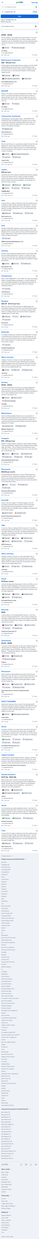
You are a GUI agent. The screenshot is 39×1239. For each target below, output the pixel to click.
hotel (2, 1098)
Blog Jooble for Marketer (8, 1206)
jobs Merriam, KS (5, 1134)
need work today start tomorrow (10, 1035)
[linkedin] (36, 1164)
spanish (3, 1100)
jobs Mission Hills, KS (7, 1158)
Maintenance (6, 413)
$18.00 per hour (5, 1076)
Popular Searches (6, 1215)
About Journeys (7, 357)
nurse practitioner (6, 981)
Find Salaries (4, 1227)
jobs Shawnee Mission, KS (8, 1151)
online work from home (7, 918)
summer (3, 1013)
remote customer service (8, 949)
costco (3, 930)
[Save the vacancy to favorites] (37, 32)
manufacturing (5, 1090)
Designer (4, 301)
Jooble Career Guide (7, 1203)
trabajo (3, 1044)
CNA (3, 525)
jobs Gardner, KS (5, 1126)
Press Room (4, 1179)
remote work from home (8, 962)
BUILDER (4, 91)
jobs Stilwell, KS (5, 1139)
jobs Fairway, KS (5, 1156)
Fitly (2, 1232)
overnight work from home (8, 1083)
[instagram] (26, 1164)
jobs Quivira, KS (5, 1148)
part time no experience (7, 947)
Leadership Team (6, 1182)
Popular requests (8, 856)
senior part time (5, 925)
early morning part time (7, 988)
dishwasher (4, 901)
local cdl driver (5, 976)
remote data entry (6, 940)
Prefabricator (6, 276)
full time (3, 945)
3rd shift (3, 964)
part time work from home (8, 937)
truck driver (4, 891)
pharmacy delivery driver (8, 1066)
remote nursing (5, 923)
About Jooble (5, 1172)
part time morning (6, 984)
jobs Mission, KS (5, 1117)
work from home (5, 867)
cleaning (3, 889)
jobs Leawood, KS (6, 1122)
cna (2, 903)
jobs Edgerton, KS (6, 1136)
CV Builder (4, 1230)
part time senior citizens (8, 1003)
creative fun (4, 1095)
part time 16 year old (7, 1054)
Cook (3, 141)
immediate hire (5, 864)
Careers (3, 1191)
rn (1, 969)
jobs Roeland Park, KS (7, 1144)
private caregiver (6, 986)
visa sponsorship (5, 869)
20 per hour (4, 1022)
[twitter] (31, 1164)
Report (35, 55)
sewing (3, 1071)
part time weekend (6, 1001)
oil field (3, 1039)
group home (4, 1081)
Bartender (5, 332)
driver (2, 898)
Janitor (4, 170)
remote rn (4, 881)
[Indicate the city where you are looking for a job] (19, 12)
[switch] (36, 26)
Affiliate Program (6, 1208)
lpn (2, 932)
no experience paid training (8, 1018)
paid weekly (4, 1103)
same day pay (5, 911)
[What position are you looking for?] (19, 7)
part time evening (6, 993)
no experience (5, 872)
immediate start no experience (9, 1073)
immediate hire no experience (9, 1010)
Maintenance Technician (10, 60)
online (3, 877)
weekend (3, 896)
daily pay (3, 954)
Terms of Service (6, 1220)
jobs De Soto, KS (6, 1129)
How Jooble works (6, 1184)
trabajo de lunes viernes (8, 1056)
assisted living (5, 957)
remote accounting (6, 979)
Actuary (4, 382)
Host (3, 200)
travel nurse (4, 908)
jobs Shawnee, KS (6, 1119)
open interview (5, 1015)
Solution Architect (8, 774)
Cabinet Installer (7, 755)
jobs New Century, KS (7, 1153)
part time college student (8, 1042)
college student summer (8, 1025)
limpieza (3, 1086)
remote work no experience (8, 1037)
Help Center (4, 1174)
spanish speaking (6, 966)
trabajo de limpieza (6, 1005)
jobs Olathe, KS (5, 1112)
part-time (4, 862)
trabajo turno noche (6, 1020)
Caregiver (5, 438)
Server (3, 579)
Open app (34, 2)
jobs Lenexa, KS (5, 1114)
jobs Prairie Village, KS (7, 1124)
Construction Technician (10, 116)
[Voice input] (36, 7)
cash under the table (7, 996)
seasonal (3, 884)
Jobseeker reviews (6, 1189)
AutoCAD (5, 500)
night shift (4, 894)
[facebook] (21, 1164)
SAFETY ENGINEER (8, 701)
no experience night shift (8, 1032)
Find (19, 16)
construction (5, 879)
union (2, 1049)
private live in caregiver (7, 1069)
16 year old (4, 1047)
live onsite (4, 1059)
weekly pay (4, 974)
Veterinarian (6, 640)
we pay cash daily (6, 991)
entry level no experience (8, 942)
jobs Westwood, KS (6, 1141)
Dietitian (4, 251)
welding (3, 1088)
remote (3, 928)
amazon (3, 886)
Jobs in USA (4, 1218)
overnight (4, 952)
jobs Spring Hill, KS (6, 1131)
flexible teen (4, 1093)
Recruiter (5, 610)
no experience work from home (9, 998)
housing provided (6, 915)
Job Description (5, 1225)
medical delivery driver (7, 920)
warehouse (4, 874)
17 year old (4, 1027)
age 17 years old (5, 1078)
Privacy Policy (5, 1222)
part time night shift (7, 913)
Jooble (11, 1236)
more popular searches (7, 1105)
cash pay (3, 1030)
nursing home (5, 959)
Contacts (4, 1177)
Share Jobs (4, 1201)
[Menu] (2, 2)
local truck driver (6, 906)
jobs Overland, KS (6, 1146)
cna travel (4, 1061)
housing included (6, 1008)
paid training (4, 1052)
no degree (4, 971)
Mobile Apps (4, 1187)
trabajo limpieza (5, 1064)
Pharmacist (5, 469)
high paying (4, 935)
